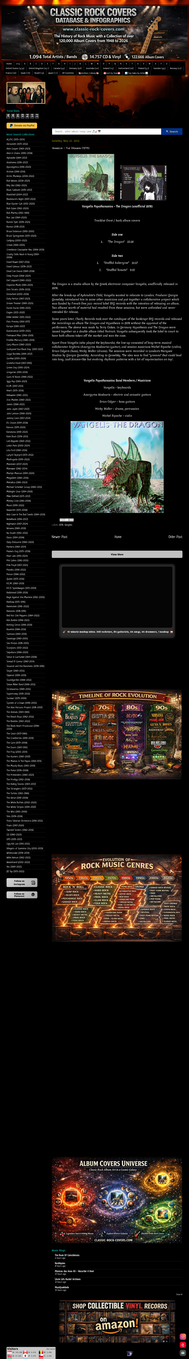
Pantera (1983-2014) (16, 547)
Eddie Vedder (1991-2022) (19, 317)
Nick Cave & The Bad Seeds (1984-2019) (26, 514)
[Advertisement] (100, 102)
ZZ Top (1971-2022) (15, 871)
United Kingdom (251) (39, 68)
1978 (61, 525)
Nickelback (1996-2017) (17, 519)
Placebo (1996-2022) (16, 570)
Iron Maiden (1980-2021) (19, 400)
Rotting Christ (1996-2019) (19, 625)
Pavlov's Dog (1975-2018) (18, 551)
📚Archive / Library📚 (88, 73)
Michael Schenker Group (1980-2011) (24, 487)
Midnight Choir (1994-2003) (20, 491)
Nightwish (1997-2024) (17, 524)
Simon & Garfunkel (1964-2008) (22, 657)
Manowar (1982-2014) (17, 468)
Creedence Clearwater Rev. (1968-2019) (25, 249)
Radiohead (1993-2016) (17, 592)
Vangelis (68, 525)
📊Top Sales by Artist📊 (136, 73)
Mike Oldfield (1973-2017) (18, 496)
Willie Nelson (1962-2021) (18, 857)
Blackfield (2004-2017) (17, 194)
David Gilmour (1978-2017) (19, 266)
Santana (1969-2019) (17, 634)
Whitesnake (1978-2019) (18, 853)
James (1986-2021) (16, 404)
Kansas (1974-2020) (16, 427)
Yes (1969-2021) (14, 866)
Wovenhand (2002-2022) (18, 862)
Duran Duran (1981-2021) (19, 308)
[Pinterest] (183, 1345)
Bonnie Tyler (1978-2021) (18, 222)
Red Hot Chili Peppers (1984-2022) (23, 615)
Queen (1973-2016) (15, 579)
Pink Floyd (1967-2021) (17, 565)
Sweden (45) (159, 68)
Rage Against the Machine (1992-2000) (26, 597)
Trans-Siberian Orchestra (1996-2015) (25, 821)
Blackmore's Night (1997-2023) (21, 199)
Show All (179, 1295)
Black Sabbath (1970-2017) (19, 190)
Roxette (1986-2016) (16, 629)
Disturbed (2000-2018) (18, 294)
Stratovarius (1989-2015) (19, 689)
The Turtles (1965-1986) (18, 793)
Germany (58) (75, 68)
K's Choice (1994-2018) (17, 423)
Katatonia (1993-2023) (17, 432)
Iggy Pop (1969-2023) (17, 381)
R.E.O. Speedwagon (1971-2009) (21, 588)
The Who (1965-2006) (17, 811)
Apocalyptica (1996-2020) (19, 167)
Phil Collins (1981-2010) (17, 560)
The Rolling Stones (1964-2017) (21, 784)
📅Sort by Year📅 (111, 73)
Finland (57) (143, 68)
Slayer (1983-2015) (16, 671)
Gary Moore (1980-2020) (19, 344)
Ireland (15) (108, 68)
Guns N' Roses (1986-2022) (20, 377)
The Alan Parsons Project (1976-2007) (24, 707)
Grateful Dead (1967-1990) (19, 363)
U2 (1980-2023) (14, 834)
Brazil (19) (39, 73)
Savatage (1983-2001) (17, 638)
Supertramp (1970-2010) (18, 694)
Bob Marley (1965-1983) (18, 213)
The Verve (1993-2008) (17, 798)
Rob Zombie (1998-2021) (18, 620)
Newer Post (60, 537)
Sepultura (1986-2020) (17, 652)
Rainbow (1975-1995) (16, 602)
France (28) (11, 73)
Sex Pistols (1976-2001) (18, 643)
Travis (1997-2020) (15, 825)
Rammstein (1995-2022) (18, 606)
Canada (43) (59, 68)
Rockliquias (60, 1263)
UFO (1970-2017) (14, 839)
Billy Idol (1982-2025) (17, 185)
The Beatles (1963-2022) (18, 721)
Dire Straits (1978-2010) (18, 289)
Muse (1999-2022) (15, 505)
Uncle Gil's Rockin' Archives (68, 1279)
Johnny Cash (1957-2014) (18, 418)
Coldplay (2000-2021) (17, 240)
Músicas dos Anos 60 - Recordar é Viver (74, 1271)
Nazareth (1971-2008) (17, 510)
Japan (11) (53, 73)
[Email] (183, 1353)
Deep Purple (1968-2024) (19, 276)
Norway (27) (175, 68)
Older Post (175, 537)
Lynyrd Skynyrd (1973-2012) (20, 455)
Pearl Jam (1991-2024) (17, 556)
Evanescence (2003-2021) (19, 331)
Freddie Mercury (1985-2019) (20, 340)
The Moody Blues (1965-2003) (21, 765)
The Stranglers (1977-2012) (19, 788)
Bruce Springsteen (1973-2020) (21, 236)
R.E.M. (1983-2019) (15, 583)
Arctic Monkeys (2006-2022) (20, 176)
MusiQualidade (62, 1287)
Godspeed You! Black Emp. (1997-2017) (25, 349)
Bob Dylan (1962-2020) (18, 208)
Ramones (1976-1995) (16, 611)
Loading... (117, 1072)
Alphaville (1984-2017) (17, 158)
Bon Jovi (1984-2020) (17, 217)
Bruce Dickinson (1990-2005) (20, 231)
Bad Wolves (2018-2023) (18, 181)
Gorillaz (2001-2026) (16, 358)
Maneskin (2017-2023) (17, 464)
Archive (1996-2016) (16, 171)
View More (117, 554)
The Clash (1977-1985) (17, 733)
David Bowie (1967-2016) (18, 262)
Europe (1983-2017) (16, 326)
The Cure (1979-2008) (17, 742)
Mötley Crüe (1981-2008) (19, 501)
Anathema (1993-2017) (17, 162)
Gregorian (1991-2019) (17, 372)
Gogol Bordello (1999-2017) (19, 354)
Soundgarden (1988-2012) (19, 680)
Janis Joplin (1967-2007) (18, 409)
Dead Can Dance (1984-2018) (20, 271)
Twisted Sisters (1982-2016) (20, 830)
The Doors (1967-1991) (17, 747)
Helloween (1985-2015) (17, 395)
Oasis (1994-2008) (15, 537)
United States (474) (15, 68)
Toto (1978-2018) (15, 816)
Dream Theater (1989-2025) (20, 303)
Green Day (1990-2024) (18, 367)
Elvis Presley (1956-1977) (18, 321)
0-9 (18, 64)
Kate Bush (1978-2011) (17, 436)
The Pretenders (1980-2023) (20, 775)
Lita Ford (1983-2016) (17, 450)
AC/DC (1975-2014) (16, 139)
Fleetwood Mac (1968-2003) (20, 335)
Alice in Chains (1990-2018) (19, 153)
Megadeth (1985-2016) (18, 478)
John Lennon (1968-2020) (19, 413)
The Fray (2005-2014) (17, 752)
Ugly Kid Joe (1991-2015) (18, 844)
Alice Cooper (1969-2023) (18, 148)
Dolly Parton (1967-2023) (18, 298)
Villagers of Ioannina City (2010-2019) (25, 848)
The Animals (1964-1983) (18, 712)
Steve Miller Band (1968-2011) (21, 684)
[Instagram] (183, 1336)
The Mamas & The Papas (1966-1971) (24, 761)
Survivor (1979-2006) (16, 698)
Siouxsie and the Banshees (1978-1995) (25, 666)
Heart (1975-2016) (15, 390)
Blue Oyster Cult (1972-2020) (21, 203)
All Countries (68, 73)
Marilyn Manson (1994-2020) (20, 473)
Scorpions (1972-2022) (17, 648)
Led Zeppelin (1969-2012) (18, 441)
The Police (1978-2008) (17, 770)
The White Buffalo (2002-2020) (22, 802)
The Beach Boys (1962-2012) (20, 716)
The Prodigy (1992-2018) (18, 779)
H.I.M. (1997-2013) (15, 386)
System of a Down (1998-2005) (22, 703)
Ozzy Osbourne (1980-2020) (20, 542)
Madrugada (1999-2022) (18, 459)
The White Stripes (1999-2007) (21, 807)
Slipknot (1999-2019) (16, 675)
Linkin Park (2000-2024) (18, 445)
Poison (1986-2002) (16, 574)
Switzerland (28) (126, 68)
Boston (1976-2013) (15, 226)
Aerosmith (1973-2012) (17, 144)
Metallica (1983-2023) (17, 482)
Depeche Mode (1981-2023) (20, 285)
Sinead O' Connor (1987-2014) (20, 661)
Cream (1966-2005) (16, 245)
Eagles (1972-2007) (16, 312)
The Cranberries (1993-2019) (20, 738)
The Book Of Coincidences (67, 1255)
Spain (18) (25, 73)
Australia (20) (92, 68)
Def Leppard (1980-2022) (19, 280)
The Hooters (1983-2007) (18, 756)
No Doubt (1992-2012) (17, 533)
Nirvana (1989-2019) (16, 528)
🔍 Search (172, 131)
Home (9, 64)
